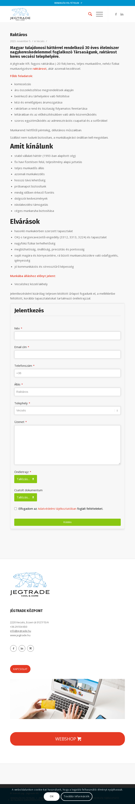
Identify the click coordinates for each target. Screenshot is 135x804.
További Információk (76, 796)
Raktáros (18, 34)
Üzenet (20, 422)
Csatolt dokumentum (28, 490)
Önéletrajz (22, 472)
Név (18, 328)
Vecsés (40, 41)
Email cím (21, 347)
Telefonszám (24, 366)
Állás (18, 384)
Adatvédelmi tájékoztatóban (57, 509)
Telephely (22, 403)
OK (51, 796)
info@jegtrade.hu (20, 631)
